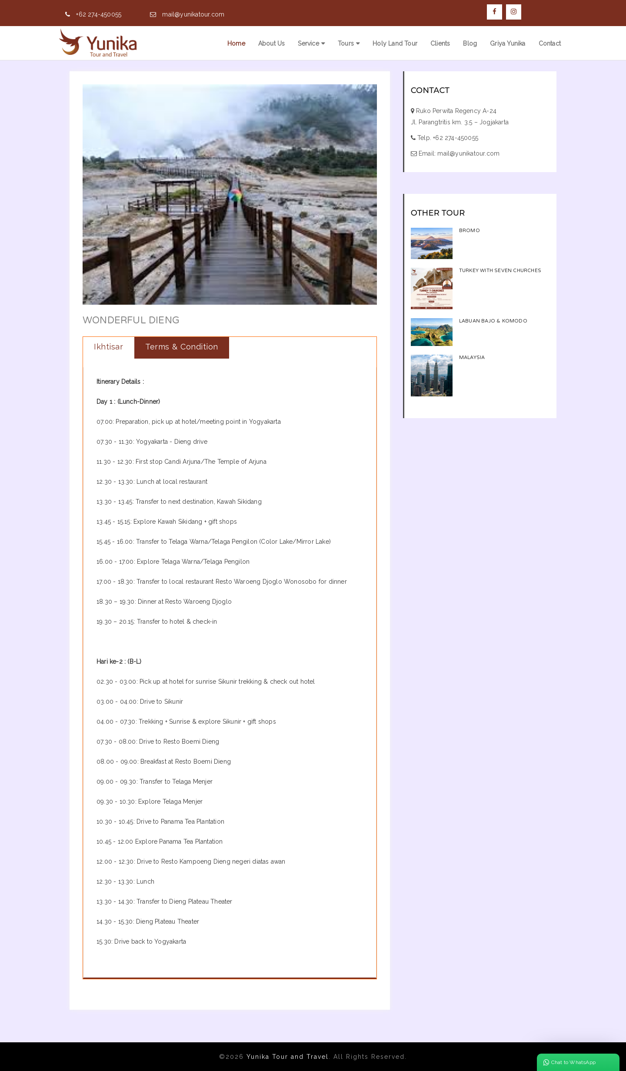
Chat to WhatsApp (569, 1062)
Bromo (469, 230)
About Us (271, 43)
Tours (346, 43)
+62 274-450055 (98, 14)
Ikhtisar (108, 346)
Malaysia (472, 357)
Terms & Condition (181, 346)
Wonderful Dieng (131, 320)
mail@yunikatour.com (193, 14)
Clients (440, 43)
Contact (550, 43)
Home (236, 43)
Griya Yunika (507, 43)
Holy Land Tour (395, 43)
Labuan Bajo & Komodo (493, 321)
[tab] (108, 348)
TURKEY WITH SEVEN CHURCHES (500, 270)
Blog (470, 43)
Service (308, 43)
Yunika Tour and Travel (287, 1056)
